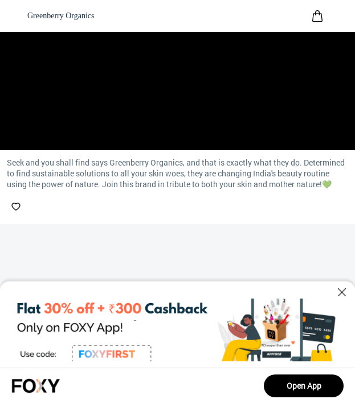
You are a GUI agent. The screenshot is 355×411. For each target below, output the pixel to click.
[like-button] (16, 207)
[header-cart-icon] (317, 16)
